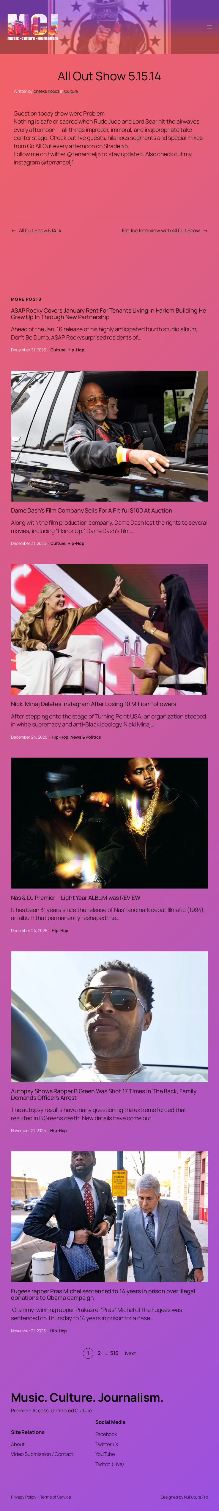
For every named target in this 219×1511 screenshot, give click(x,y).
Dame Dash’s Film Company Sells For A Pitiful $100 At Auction (91, 510)
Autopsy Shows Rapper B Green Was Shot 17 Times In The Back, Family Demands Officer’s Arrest (103, 1094)
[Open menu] (209, 27)
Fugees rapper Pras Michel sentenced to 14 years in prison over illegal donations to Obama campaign (103, 1294)
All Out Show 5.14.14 (40, 230)
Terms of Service (55, 1497)
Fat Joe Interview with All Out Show (161, 230)
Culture (71, 91)
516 (114, 1353)
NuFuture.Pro (196, 1497)
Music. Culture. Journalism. (87, 1397)
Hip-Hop (75, 350)
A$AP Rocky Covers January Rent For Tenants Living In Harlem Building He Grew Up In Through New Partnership (108, 313)
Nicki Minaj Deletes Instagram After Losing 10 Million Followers (93, 704)
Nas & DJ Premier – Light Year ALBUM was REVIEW (75, 897)
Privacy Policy (23, 1497)
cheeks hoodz (46, 91)
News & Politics (85, 737)
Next (130, 1353)
